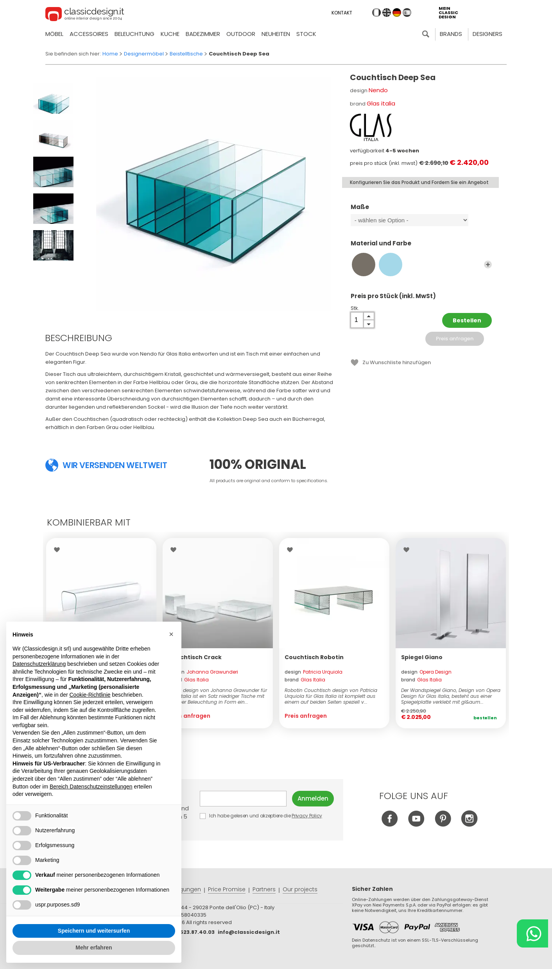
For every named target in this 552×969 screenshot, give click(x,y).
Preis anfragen (454, 338)
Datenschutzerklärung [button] (39, 664)
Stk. (355, 308)
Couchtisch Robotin (314, 657)
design (203, 672)
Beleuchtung (134, 34)
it (376, 12)
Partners (264, 889)
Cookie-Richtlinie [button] (89, 695)
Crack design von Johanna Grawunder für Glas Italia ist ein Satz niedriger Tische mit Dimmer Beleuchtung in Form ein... (217, 696)
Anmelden (313, 798)
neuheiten (276, 34)
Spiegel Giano (422, 657)
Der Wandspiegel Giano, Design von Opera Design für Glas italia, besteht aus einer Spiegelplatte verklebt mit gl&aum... (450, 696)
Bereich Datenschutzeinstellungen (91, 786)
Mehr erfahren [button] (93, 947)
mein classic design (448, 12)
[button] (171, 634)
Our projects (300, 889)
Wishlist (59, 550)
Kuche (170, 34)
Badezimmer (203, 34)
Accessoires (89, 34)
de (396, 12)
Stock (306, 34)
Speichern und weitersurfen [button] (94, 931)
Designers (487, 34)
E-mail (243, 798)
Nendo (378, 90)
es (407, 12)
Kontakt (342, 12)
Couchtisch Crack (195, 657)
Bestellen (467, 320)
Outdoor (240, 34)
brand (188, 679)
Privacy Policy (307, 815)
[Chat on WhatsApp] (532, 933)
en (386, 12)
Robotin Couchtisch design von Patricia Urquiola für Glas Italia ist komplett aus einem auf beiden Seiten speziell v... (331, 696)
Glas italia (381, 103)
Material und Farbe (421, 247)
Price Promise (227, 889)
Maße (421, 211)
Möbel (54, 34)
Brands (451, 34)
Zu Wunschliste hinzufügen (396, 362)
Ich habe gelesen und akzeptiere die (261, 815)
